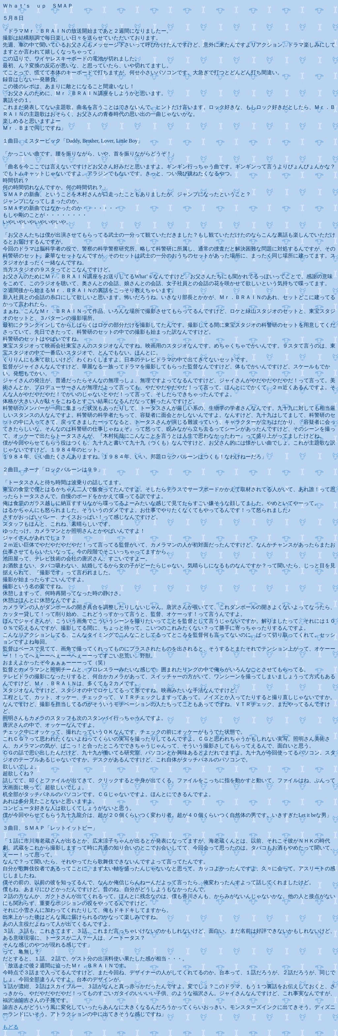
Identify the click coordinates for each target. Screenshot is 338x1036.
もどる (10, 1027)
